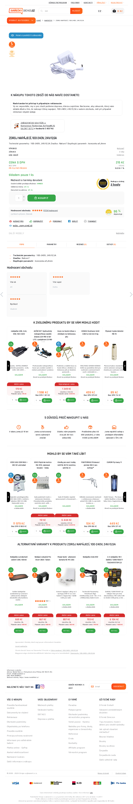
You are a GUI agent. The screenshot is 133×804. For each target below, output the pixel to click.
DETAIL (19, 630)
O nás (71, 738)
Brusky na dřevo (107, 746)
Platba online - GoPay (17, 747)
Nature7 (120, 148)
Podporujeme (74, 710)
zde (91, 793)
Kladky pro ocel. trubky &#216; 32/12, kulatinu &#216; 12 (67, 465)
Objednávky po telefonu (18, 726)
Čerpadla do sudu (107, 755)
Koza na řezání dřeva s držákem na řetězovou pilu (66, 334)
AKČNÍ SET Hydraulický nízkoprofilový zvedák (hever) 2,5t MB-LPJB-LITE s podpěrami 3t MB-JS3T (42, 334)
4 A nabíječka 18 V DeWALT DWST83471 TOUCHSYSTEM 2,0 (114, 560)
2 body (115, 184)
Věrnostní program (58, 3)
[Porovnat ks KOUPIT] (13, 400)
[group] (19, 365)
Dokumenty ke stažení (17, 712)
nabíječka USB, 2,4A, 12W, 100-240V (19, 332)
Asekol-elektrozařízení (18, 752)
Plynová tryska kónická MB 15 (114, 332)
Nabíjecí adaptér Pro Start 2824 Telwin (43, 558)
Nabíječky (48, 20)
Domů (38, 20)
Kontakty (88, 3)
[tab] (81, 244)
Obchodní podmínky (16, 722)
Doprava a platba (46, 719)
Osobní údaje (121, 773)
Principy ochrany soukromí (19, 735)
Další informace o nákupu (19, 761)
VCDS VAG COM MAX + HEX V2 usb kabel (18, 463)
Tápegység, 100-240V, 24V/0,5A (82, 653)
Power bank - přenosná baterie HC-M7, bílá (67, 558)
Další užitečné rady (108, 760)
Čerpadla (103, 750)
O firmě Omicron (107, 717)
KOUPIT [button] (24, 400)
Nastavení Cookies (15, 757)
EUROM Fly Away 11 (114, 462)
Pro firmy (75, 3)
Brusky (102, 741)
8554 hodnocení (50, 210)
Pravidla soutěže (15, 731)
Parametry (52, 244)
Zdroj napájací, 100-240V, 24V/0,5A (64, 650)
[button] (1, 294)
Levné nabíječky (21, 646)
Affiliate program (76, 747)
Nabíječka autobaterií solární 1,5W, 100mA (19, 558)
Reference (73, 734)
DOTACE (42, 714)
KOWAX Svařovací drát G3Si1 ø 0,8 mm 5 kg (90, 332)
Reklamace (12, 717)
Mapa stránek (103, 773)
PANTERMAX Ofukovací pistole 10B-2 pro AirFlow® (90, 465)
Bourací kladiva (106, 736)
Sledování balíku (45, 710)
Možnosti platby (45, 705)
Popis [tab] (21, 244)
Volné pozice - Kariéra (79, 722)
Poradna (72, 705)
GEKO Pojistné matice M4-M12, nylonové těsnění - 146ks (42, 465)
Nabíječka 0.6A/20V (90, 557)
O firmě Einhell (106, 705)
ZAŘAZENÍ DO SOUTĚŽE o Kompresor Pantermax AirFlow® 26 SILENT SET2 (38, 126)
